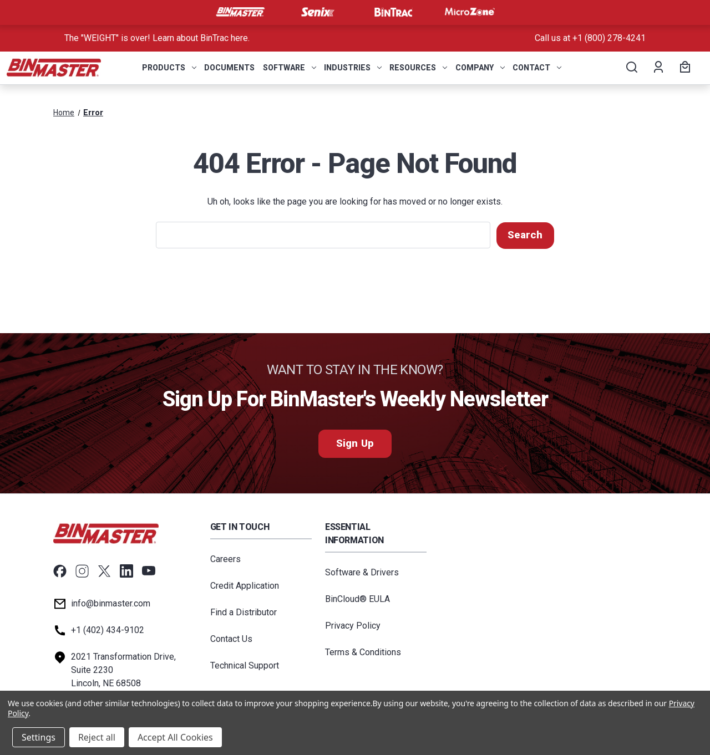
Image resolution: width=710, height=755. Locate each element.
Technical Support (244, 665)
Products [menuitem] (169, 67)
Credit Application (244, 585)
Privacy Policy (353, 625)
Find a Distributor (243, 611)
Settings (38, 737)
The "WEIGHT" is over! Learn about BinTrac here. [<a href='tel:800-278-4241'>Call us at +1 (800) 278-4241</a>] (157, 38)
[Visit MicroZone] (469, 12)
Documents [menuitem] (229, 67)
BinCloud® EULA (357, 598)
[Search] (630, 67)
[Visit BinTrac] (393, 12)
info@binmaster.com (110, 603)
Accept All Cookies (175, 737)
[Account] (657, 67)
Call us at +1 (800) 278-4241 (590, 38)
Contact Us (231, 638)
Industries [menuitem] (353, 67)
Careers (225, 558)
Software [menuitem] (289, 67)
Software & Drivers (362, 572)
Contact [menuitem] (537, 67)
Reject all (96, 737)
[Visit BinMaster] (240, 12)
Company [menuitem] (480, 67)
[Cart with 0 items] (683, 67)
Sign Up (355, 443)
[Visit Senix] (316, 12)
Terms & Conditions (363, 651)
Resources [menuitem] (418, 67)
